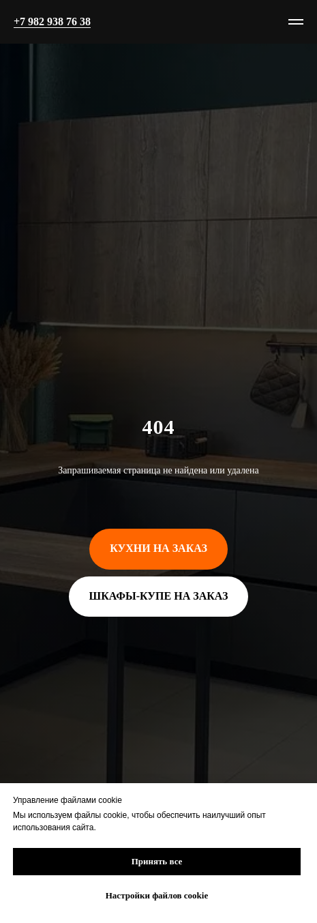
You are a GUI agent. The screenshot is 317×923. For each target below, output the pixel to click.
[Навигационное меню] (295, 22)
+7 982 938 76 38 (52, 21)
